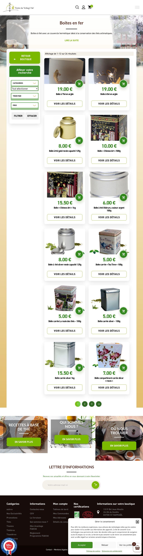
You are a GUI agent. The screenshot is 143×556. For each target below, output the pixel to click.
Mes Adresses (59, 517)
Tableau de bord (60, 509)
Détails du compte (61, 521)
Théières (11, 530)
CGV (32, 513)
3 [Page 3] (91, 403)
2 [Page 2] (84, 403)
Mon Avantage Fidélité (36, 527)
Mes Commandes (61, 513)
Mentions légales (60, 549)
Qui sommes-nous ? (39, 521)
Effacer (32, 115)
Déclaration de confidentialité (112, 551)
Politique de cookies (93, 551)
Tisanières (11, 534)
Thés (9, 521)
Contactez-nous (37, 509)
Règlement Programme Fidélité (39, 534)
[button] (137, 521)
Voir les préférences (128, 545)
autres (10, 509)
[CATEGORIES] (24, 88)
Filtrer (18, 115)
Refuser (105, 545)
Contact (48, 549)
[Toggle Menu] (137, 7)
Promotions (12, 517)
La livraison (35, 517)
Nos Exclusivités (14, 513)
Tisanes (10, 526)
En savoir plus (24, 442)
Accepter (82, 545)
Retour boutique (22, 57)
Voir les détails (65, 103)
